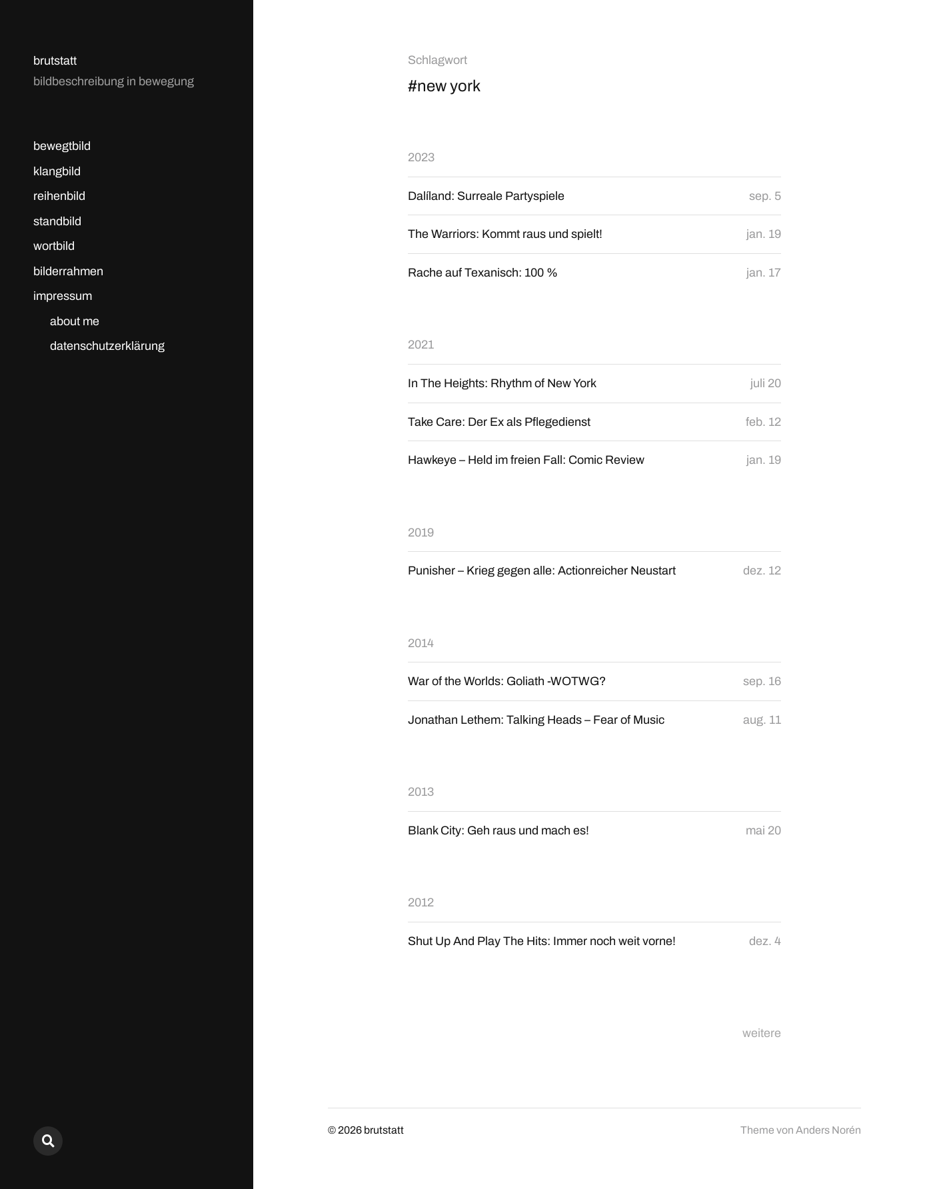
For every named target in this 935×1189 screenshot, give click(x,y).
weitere (761, 1033)
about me (74, 321)
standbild (57, 221)
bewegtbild (62, 146)
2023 (421, 157)
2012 (421, 902)
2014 (421, 643)
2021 (421, 344)
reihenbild (59, 196)
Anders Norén (828, 1130)
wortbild (54, 246)
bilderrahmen (68, 271)
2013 (421, 791)
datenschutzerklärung (107, 346)
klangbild (57, 171)
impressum (62, 296)
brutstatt (55, 60)
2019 (421, 532)
